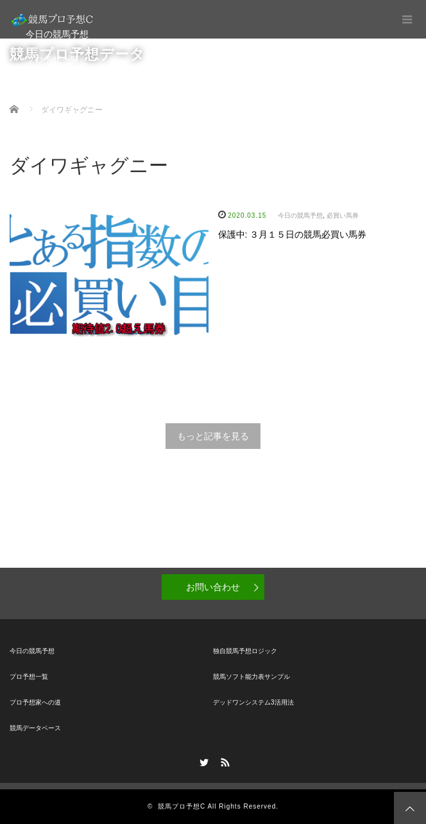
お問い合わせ (213, 587)
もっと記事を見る (213, 436)
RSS (224, 760)
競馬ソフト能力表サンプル (251, 676)
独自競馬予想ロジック (245, 650)
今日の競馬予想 (57, 34)
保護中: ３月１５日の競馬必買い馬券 (292, 234)
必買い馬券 (343, 215)
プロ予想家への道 (62, 85)
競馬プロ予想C (181, 806)
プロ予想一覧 (53, 60)
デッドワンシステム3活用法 (253, 702)
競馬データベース (62, 111)
